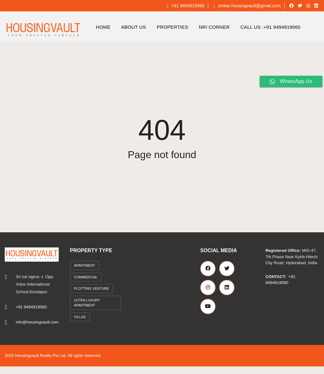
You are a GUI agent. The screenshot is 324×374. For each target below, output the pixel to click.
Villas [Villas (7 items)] (80, 317)
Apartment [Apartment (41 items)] (84, 265)
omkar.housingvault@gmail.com (247, 5)
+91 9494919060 (185, 5)
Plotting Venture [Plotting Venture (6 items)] (91, 288)
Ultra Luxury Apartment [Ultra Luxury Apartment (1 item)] (87, 302)
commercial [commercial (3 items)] (86, 277)
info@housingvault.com (37, 322)
